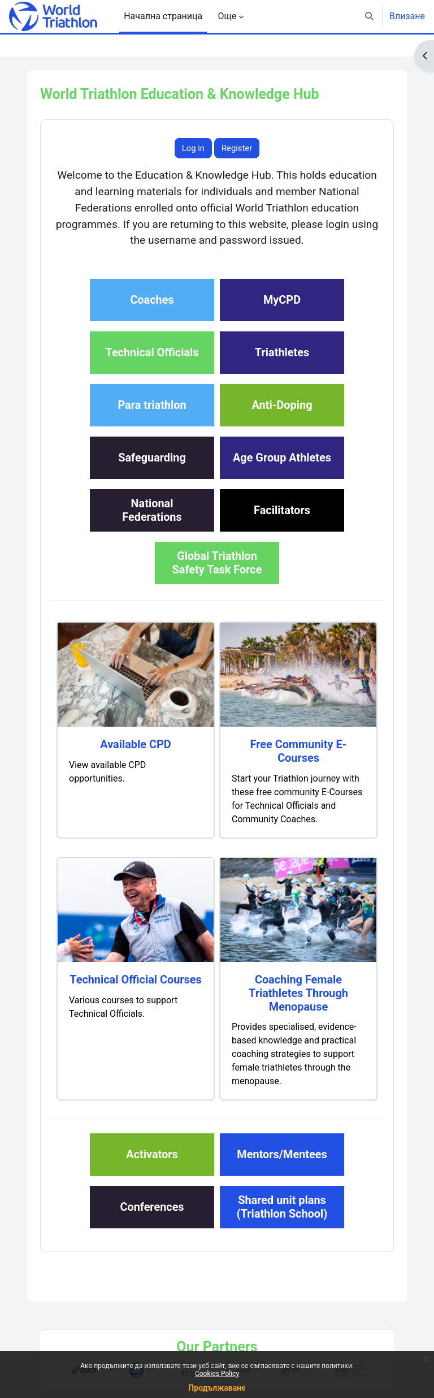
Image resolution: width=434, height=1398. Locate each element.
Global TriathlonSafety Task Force (217, 563)
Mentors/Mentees (282, 1154)
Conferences (152, 1207)
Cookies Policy (217, 1374)
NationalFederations (151, 510)
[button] (369, 16)
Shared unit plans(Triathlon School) (282, 1207)
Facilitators (282, 510)
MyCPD (282, 300)
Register (237, 148)
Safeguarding (152, 457)
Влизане (407, 16)
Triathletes (282, 352)
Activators (151, 1154)
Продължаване (216, 1387)
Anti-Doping (282, 405)
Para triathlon (152, 405)
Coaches (151, 300)
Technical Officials (151, 352)
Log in (193, 148)
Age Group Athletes (282, 457)
